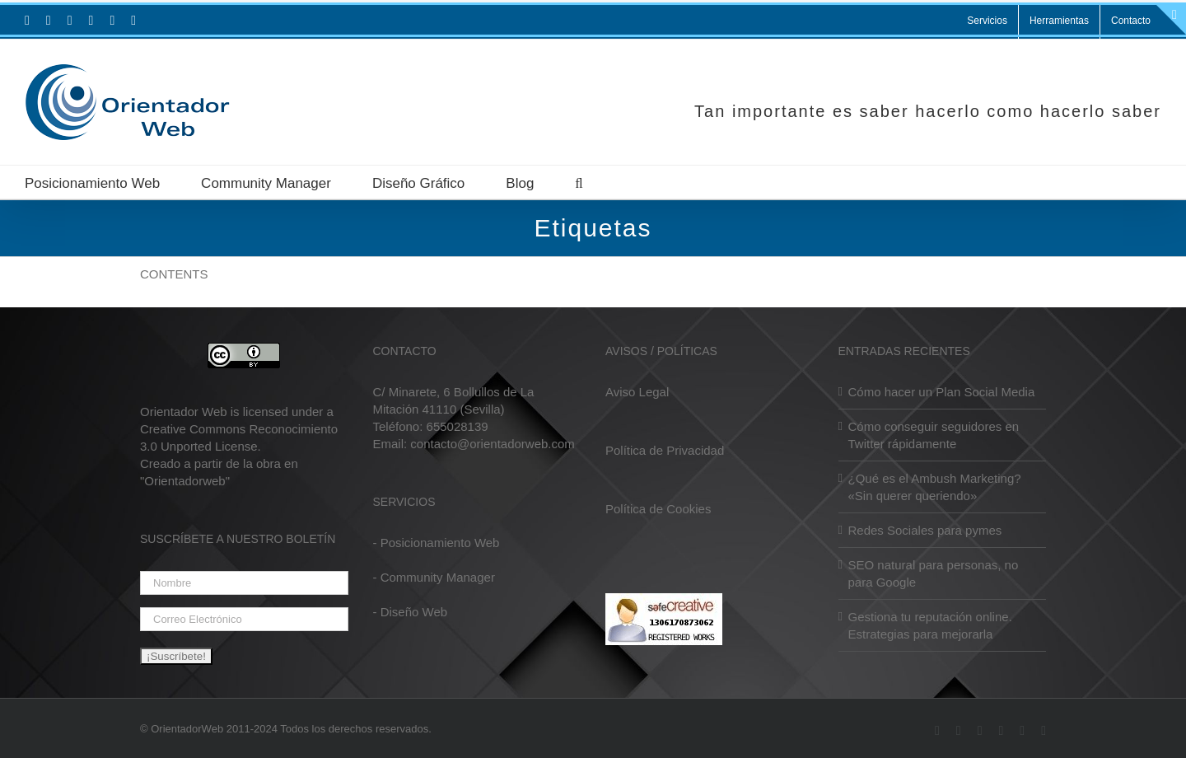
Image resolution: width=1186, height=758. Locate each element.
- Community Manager (434, 577)
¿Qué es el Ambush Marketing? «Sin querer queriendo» (934, 487)
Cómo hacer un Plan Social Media (941, 392)
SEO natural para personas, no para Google (933, 573)
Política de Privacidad (664, 450)
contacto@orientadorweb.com (492, 444)
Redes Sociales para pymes (925, 530)
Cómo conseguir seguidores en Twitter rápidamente (934, 435)
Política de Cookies (658, 509)
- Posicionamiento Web (436, 543)
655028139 (457, 426)
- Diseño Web (410, 612)
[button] (578, 182)
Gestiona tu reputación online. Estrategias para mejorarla (930, 625)
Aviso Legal (637, 392)
